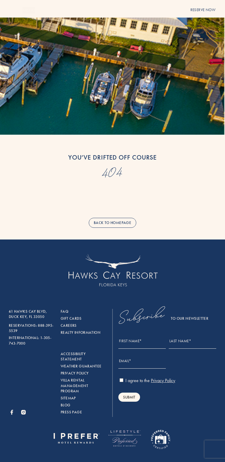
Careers (69, 325)
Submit (129, 397)
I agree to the (147, 380)
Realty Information (80, 332)
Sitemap (68, 398)
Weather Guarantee (81, 366)
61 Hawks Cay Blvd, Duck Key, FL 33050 (28, 314)
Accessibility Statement (73, 357)
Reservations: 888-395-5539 (31, 328)
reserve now (202, 10)
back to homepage (112, 222)
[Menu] (11, 10)
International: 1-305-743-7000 (30, 340)
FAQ (64, 311)
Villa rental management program (74, 385)
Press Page (71, 412)
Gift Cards (71, 318)
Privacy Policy (74, 373)
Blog (66, 405)
